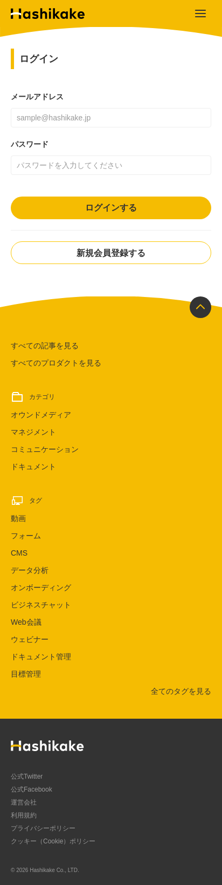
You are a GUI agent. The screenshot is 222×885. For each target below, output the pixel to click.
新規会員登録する (111, 253)
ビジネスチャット (41, 604)
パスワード (29, 144)
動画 (18, 518)
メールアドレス (37, 96)
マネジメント (33, 432)
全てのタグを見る (181, 691)
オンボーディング (41, 587)
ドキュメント (33, 466)
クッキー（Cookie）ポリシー (53, 841)
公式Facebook (31, 789)
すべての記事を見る (45, 345)
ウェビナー (29, 639)
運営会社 (24, 802)
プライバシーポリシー (43, 828)
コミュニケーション (45, 449)
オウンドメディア (41, 414)
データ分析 (29, 570)
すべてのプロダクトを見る (56, 363)
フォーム (26, 535)
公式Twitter (27, 776)
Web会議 (26, 622)
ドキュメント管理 (41, 656)
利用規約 (24, 815)
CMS (19, 553)
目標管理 (26, 674)
